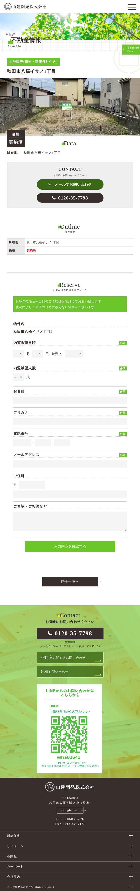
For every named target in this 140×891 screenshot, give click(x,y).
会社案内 (13, 877)
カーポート (15, 866)
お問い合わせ (54, 671)
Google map (70, 810)
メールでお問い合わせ (73, 184)
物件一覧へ (70, 581)
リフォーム (15, 846)
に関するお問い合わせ (63, 657)
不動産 (12, 856)
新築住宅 (13, 836)
